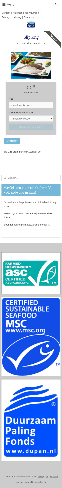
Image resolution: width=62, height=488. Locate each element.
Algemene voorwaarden (26, 12)
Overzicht (12, 140)
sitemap (41, 476)
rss (47, 476)
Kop (11, 98)
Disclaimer (29, 17)
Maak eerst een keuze (31, 127)
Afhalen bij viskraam (21, 112)
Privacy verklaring (11, 17)
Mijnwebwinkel (40, 482)
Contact (5, 12)
